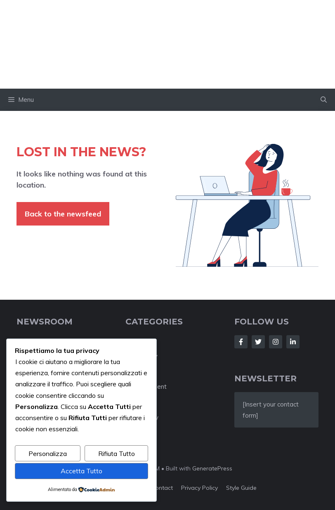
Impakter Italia (167, 44)
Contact (162, 487)
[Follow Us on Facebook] (241, 341)
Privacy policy (199, 487)
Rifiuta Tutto (116, 453)
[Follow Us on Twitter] (258, 341)
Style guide (241, 487)
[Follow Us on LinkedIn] (293, 341)
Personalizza (47, 453)
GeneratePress (212, 468)
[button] (323, 100)
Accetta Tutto (81, 471)
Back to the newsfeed (63, 214)
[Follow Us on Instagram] (275, 341)
